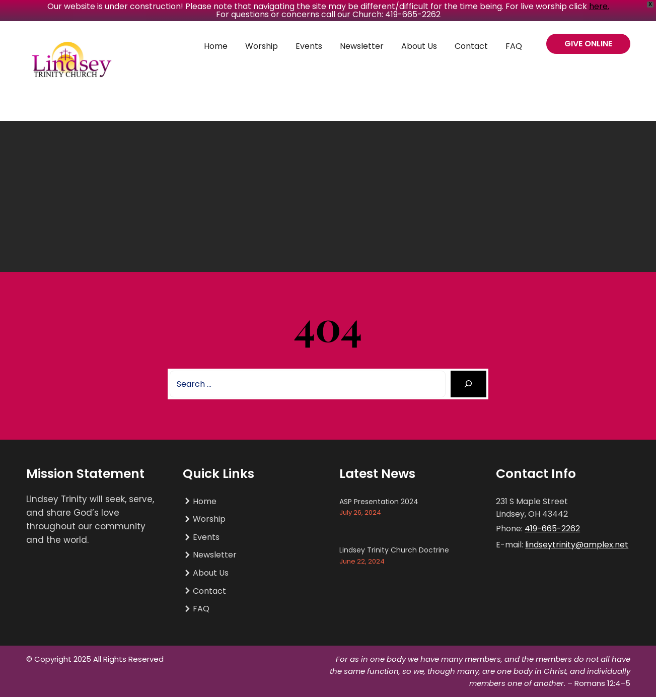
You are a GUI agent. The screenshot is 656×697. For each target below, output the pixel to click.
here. (599, 6)
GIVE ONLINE (588, 43)
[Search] (468, 384)
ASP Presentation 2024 (378, 502)
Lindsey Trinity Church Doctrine (394, 550)
